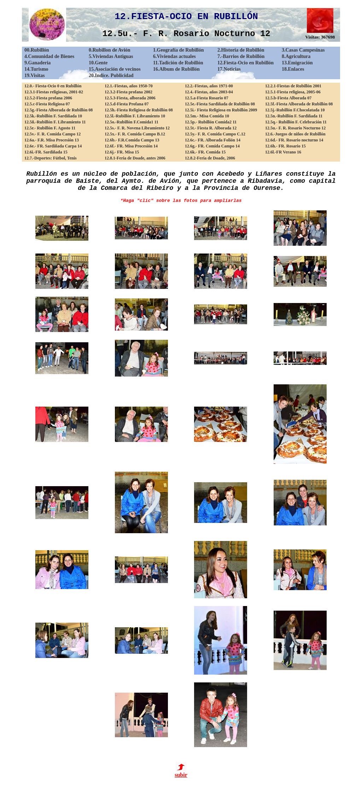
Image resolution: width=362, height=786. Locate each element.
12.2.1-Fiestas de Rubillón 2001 (293, 85)
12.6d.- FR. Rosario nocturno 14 (294, 140)
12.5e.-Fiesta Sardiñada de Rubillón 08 (220, 103)
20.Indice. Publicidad (111, 75)
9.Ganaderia (37, 62)
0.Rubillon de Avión (109, 50)
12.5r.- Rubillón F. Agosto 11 (49, 128)
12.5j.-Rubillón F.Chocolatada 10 (295, 109)
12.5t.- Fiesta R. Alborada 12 (211, 128)
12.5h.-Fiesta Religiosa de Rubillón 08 (139, 109)
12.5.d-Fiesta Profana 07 (126, 103)
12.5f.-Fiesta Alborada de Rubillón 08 (299, 103)
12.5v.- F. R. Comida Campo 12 (52, 134)
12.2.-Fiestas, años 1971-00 (209, 85)
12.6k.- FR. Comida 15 (205, 152)
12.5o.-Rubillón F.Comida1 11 (131, 122)
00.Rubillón (36, 50)
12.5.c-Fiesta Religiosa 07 (47, 103)
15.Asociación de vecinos (115, 69)
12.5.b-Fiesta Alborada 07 (288, 97)
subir (181, 772)
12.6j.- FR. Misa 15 (122, 152)
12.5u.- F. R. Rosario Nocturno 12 (295, 128)
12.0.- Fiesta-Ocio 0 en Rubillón (52, 85)
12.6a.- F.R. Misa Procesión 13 (51, 140)
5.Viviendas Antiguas (111, 56)
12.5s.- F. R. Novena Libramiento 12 (137, 128)
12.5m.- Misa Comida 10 (207, 115)
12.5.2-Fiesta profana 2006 (48, 97)
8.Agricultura (296, 56)
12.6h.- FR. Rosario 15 (285, 146)
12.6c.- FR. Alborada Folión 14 (212, 140)
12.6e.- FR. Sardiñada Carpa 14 (53, 146)
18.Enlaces (293, 69)
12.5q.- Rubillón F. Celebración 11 (296, 122)
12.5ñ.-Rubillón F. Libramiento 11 (55, 122)
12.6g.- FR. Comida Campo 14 (212, 146)
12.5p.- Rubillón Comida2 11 (211, 122)
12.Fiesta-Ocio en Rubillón (245, 62)
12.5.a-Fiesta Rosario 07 (206, 97)
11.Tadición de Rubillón (178, 62)
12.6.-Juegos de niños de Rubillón (295, 134)
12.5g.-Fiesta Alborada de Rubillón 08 (58, 109)
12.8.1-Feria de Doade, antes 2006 (135, 158)
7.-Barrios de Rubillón (240, 56)
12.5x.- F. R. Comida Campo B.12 (135, 134)
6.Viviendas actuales (174, 56)
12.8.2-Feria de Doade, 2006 (210, 158)
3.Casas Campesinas (303, 50)
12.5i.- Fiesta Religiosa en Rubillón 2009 (221, 109)
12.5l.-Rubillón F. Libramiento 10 (135, 115)
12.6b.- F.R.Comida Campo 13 (132, 140)
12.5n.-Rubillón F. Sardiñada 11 (293, 115)
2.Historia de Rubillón (240, 50)
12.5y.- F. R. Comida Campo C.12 (215, 134)
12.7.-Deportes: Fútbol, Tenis (50, 158)
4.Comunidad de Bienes (49, 56)
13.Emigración (297, 62)
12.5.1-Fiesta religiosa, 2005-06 (293, 91)
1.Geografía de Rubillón (178, 50)
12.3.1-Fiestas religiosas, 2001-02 (53, 91)
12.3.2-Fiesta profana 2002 (128, 91)
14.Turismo (36, 69)
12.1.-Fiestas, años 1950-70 (129, 85)
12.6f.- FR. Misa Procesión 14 (131, 146)
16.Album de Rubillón (176, 69)
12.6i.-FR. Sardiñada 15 (46, 152)
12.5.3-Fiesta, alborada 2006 (130, 97)
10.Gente (98, 62)
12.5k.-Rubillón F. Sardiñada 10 (53, 115)
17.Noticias (229, 69)
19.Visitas (34, 75)
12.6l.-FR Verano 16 (283, 152)
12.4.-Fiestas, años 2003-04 (209, 91)
